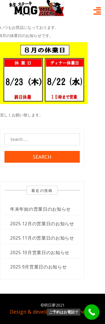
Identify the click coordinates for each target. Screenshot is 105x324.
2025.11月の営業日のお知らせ (42, 238)
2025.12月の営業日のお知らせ (42, 223)
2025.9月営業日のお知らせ (38, 267)
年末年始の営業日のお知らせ (40, 209)
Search (42, 156)
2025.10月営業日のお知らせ (39, 252)
